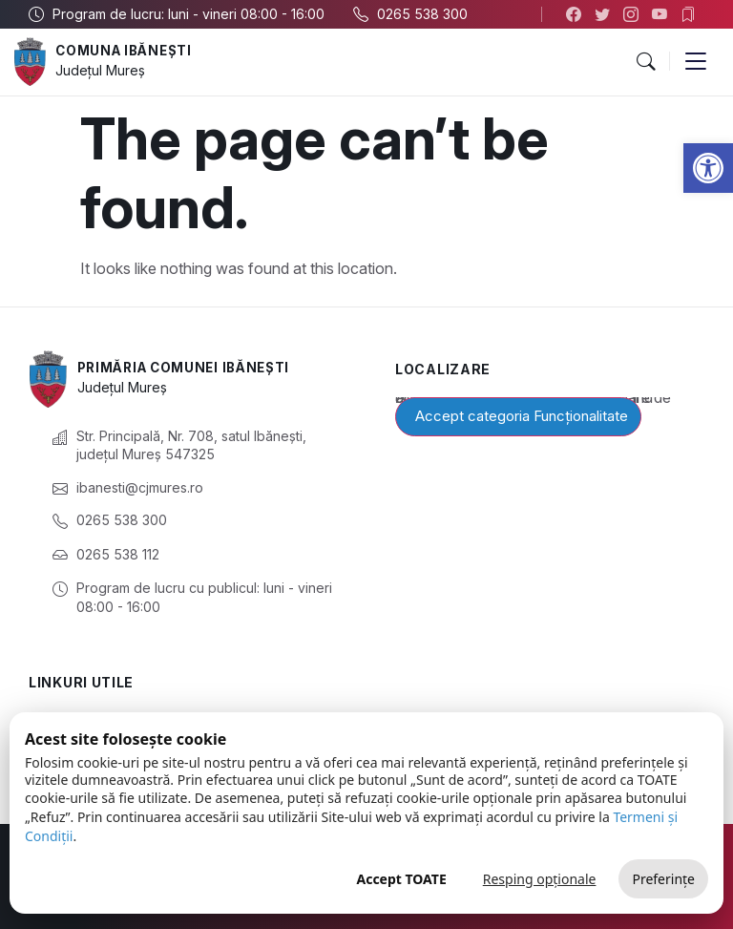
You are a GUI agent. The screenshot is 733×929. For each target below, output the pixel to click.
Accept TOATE (401, 879)
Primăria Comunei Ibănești (189, 368)
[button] (708, 168)
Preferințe (663, 879)
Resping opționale (540, 879)
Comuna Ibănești (127, 51)
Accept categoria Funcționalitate (521, 416)
